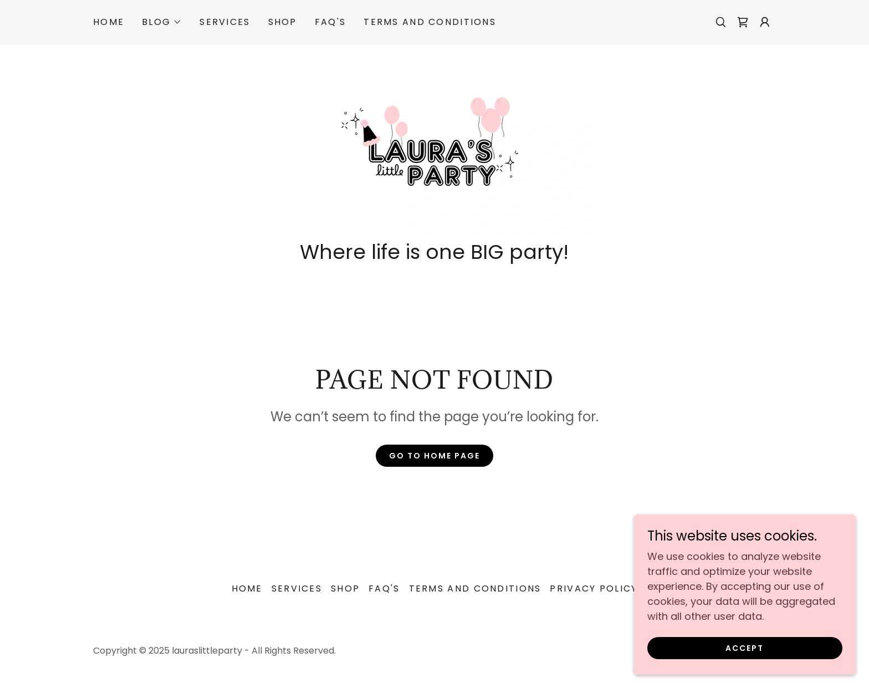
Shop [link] (282, 22)
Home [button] (247, 588)
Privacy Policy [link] (593, 588)
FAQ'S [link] (330, 22)
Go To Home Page (434, 455)
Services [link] (225, 22)
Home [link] (108, 22)
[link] (743, 22)
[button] (162, 22)
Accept (744, 655)
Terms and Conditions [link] (430, 22)
